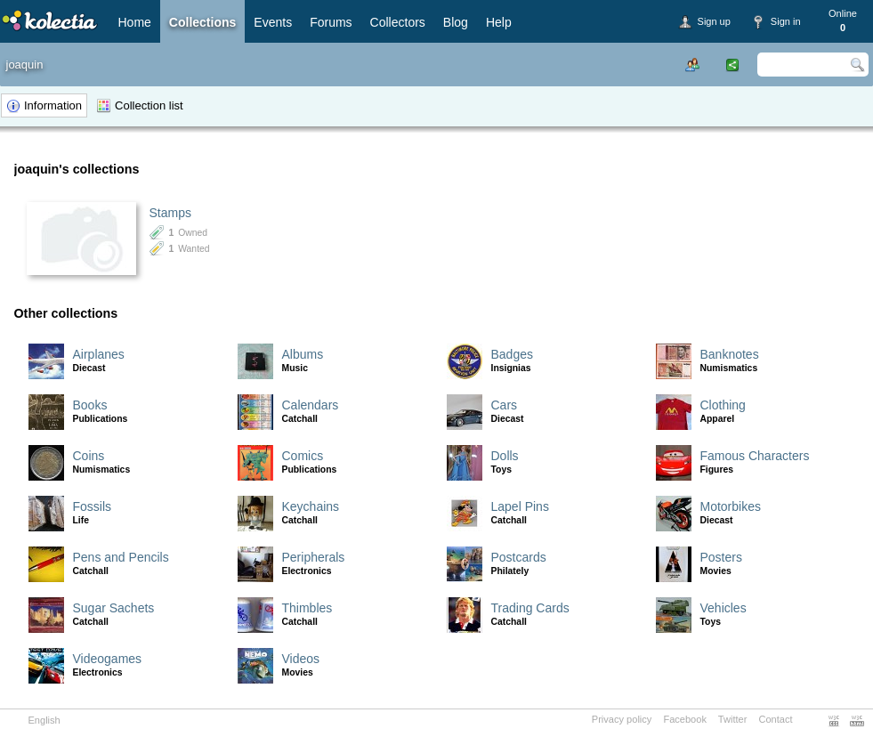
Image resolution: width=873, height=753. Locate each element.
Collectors (397, 22)
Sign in (786, 21)
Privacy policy (622, 719)
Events (273, 22)
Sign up (714, 21)
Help (499, 22)
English (44, 720)
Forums (331, 22)
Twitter (733, 719)
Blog (455, 22)
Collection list (149, 105)
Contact (775, 719)
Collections (202, 22)
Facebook (685, 719)
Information (53, 105)
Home (134, 22)
